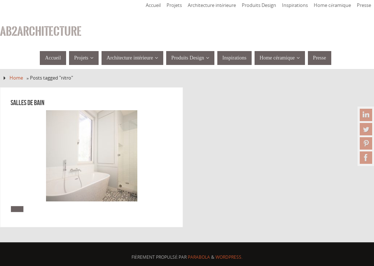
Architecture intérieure (212, 5)
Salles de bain (28, 103)
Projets (174, 5)
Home (16, 78)
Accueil (153, 5)
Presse (364, 5)
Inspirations (295, 5)
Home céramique (332, 5)
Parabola (199, 257)
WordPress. (229, 257)
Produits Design (259, 5)
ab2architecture (40, 31)
